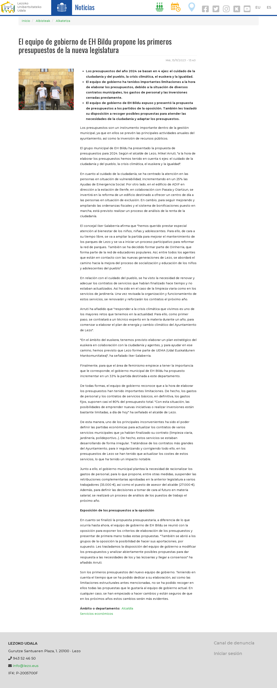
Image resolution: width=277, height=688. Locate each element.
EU (258, 7)
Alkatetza (63, 21)
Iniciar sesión (228, 653)
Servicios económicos (96, 614)
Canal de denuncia (234, 642)
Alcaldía (127, 608)
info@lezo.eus (26, 666)
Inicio (26, 21)
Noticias (85, 7)
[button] (46, 89)
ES (269, 7)
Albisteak (43, 21)
